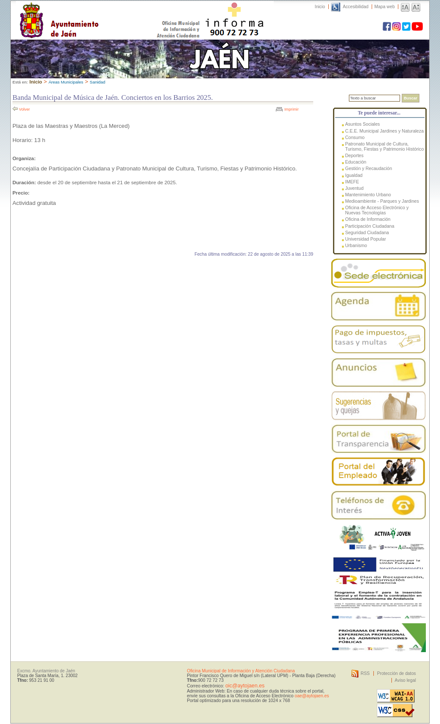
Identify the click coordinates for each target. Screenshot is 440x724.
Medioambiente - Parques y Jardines (382, 201)
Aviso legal (405, 680)
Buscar (410, 98)
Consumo (354, 137)
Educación (355, 161)
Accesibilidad (356, 6)
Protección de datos (396, 673)
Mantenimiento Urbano (368, 194)
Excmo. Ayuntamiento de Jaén (46, 670)
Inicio (320, 6)
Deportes (354, 155)
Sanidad (97, 82)
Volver (24, 109)
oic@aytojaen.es (244, 686)
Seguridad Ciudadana (367, 232)
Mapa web (384, 6)
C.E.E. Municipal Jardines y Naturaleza (384, 130)
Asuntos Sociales (362, 124)
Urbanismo (356, 245)
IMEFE (352, 181)
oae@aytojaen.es (312, 695)
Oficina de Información (368, 219)
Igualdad (353, 175)
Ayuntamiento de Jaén (96, 11)
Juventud (354, 188)
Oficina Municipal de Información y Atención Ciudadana (241, 670)
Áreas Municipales (66, 82)
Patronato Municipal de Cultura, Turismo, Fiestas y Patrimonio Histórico (384, 146)
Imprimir (291, 109)
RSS (365, 673)
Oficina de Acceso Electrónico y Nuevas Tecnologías (377, 210)
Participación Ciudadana (369, 226)
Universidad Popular (365, 238)
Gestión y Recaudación (368, 168)
